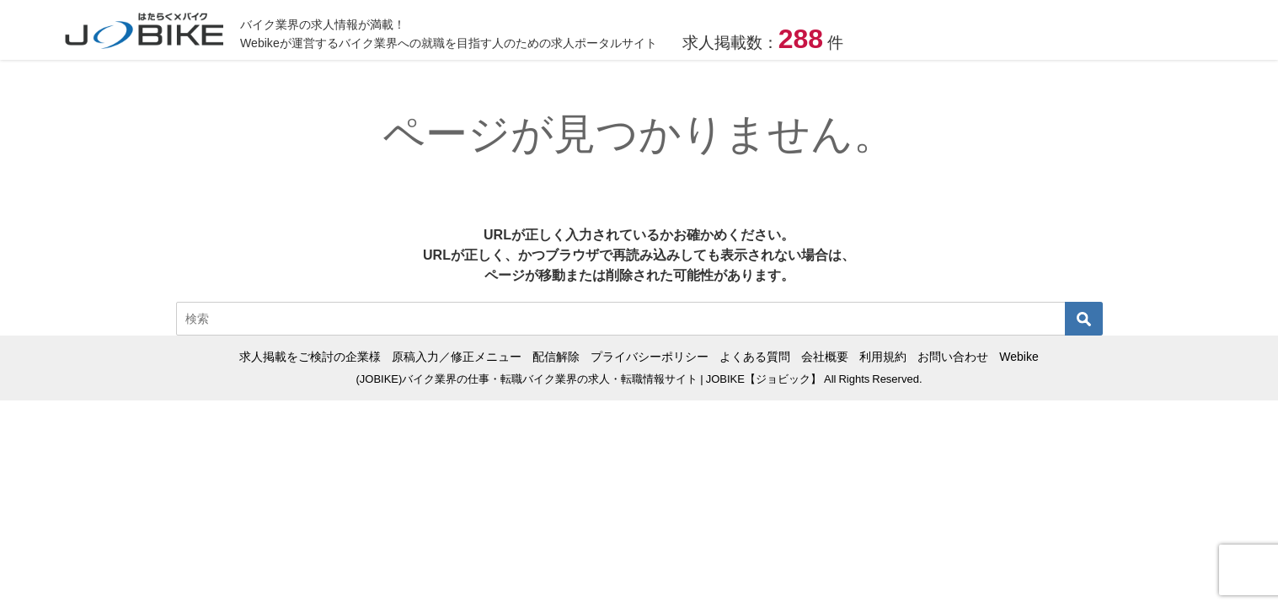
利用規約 (882, 357)
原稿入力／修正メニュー (456, 357)
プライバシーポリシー (650, 357)
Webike (1018, 357)
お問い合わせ (952, 357)
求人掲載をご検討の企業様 (310, 357)
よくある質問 (754, 357)
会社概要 (824, 357)
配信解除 (556, 357)
